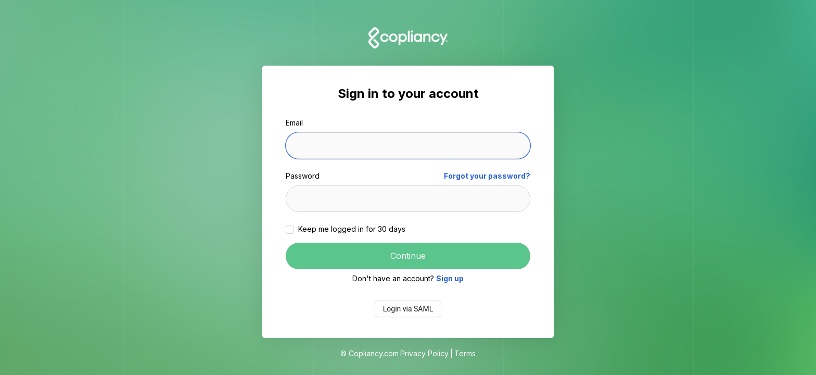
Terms (465, 353)
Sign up (450, 278)
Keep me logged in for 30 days (350, 228)
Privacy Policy (424, 353)
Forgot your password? (487, 175)
